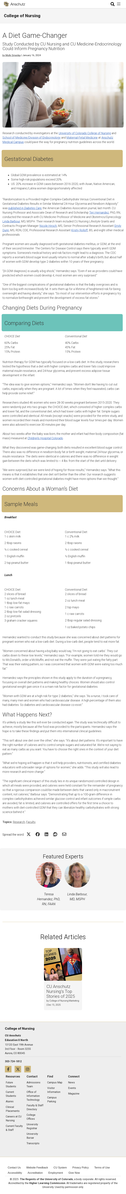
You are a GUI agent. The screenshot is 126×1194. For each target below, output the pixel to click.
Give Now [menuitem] (74, 1172)
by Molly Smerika (11, 55)
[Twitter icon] (19, 1069)
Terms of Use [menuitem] (102, 1167)
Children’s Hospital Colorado (45, 438)
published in (25, 208)
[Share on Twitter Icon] (28, 834)
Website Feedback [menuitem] (37, 1167)
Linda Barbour (11, 221)
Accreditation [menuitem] (35, 1172)
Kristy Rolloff (79, 230)
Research (19, 822)
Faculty (30, 822)
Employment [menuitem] (55, 1172)
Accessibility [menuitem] (15, 1172)
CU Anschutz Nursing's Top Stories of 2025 (60, 991)
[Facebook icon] (10, 1069)
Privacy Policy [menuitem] (80, 1167)
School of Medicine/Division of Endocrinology (31, 137)
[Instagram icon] (28, 1069)
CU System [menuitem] (60, 1167)
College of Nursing (22, 15)
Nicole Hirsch (48, 225)
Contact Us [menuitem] (14, 1167)
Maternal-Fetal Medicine (82, 137)
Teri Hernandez (99, 212)
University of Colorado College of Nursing (85, 133)
